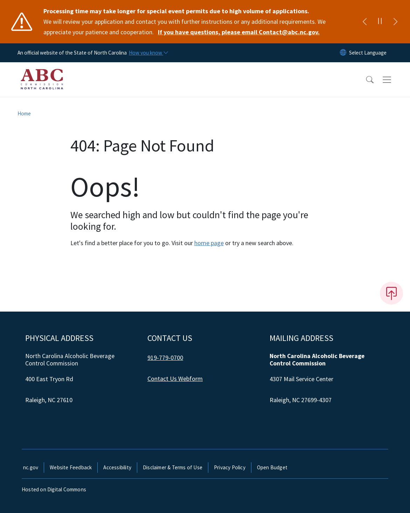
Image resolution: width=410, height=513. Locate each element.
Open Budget (272, 467)
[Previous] (364, 21)
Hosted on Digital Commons (54, 489)
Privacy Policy (229, 467)
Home (24, 113)
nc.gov (30, 467)
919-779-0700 (165, 358)
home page (209, 243)
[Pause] (380, 21)
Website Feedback (71, 467)
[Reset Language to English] (343, 53)
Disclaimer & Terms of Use (172, 467)
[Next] (395, 21)
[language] (368, 53)
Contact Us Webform (175, 379)
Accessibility (117, 467)
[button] (365, 79)
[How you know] (148, 53)
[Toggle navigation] (393, 79)
